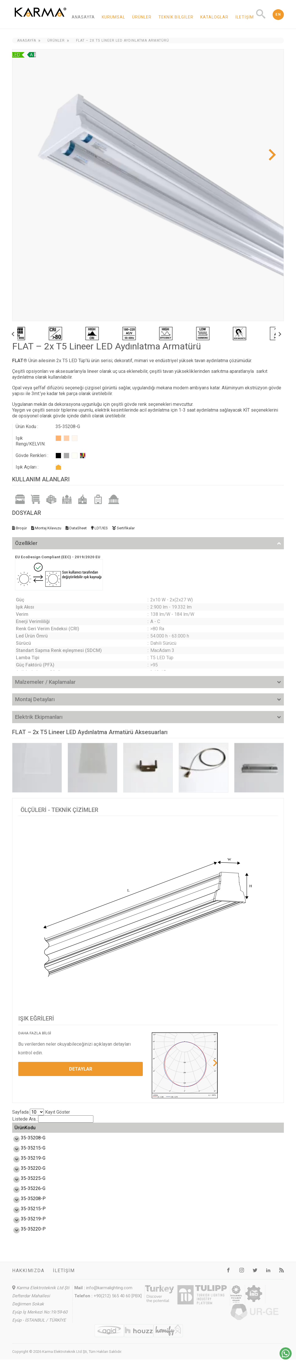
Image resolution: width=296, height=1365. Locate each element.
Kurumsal (113, 17)
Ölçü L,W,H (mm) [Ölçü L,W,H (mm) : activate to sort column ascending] (214, 1130)
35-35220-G (26, 1173)
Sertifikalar (123, 528)
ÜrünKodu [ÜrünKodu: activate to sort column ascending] (25, 1130)
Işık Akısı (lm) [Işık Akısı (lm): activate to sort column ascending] (136, 1130)
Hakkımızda (28, 1276)
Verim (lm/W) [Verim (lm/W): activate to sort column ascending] (100, 1130)
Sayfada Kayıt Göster (41, 1112)
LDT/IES (99, 528)
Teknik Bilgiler (175, 17)
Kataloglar (214, 17)
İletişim (244, 17)
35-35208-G (26, 1143)
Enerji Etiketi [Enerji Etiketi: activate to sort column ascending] (173, 1130)
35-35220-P (26, 1234)
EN (278, 14)
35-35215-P (26, 1214)
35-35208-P (26, 1204)
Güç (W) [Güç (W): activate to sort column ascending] (59, 1130)
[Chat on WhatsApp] (286, 1358)
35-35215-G (26, 1153)
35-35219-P (26, 1224)
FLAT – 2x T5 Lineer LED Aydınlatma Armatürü (122, 40)
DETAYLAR (80, 1069)
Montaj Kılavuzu (46, 528)
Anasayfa (83, 17)
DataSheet (76, 528)
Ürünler (141, 17)
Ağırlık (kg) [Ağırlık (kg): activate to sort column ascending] (265, 1130)
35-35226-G (26, 1194)
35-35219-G (26, 1163)
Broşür (19, 528)
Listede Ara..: (52, 1119)
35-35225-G (26, 1184)
